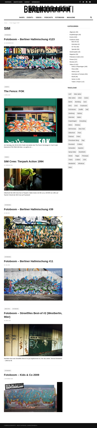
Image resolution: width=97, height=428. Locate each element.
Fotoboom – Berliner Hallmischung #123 (29, 39)
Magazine (71, 17)
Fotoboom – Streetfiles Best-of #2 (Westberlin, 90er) (33, 315)
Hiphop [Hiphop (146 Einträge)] (79, 113)
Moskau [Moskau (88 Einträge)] (77, 125)
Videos (39, 17)
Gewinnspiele (74, 52)
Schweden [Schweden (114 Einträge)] (72, 148)
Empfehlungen (74, 34)
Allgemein (72, 32)
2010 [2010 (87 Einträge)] (79, 98)
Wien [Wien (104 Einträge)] (70, 167)
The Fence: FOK (14, 91)
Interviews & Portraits (78, 74)
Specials (74, 49)
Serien (73, 79)
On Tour (74, 46)
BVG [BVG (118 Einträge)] (70, 105)
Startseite (8, 2)
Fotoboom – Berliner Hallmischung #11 (28, 261)
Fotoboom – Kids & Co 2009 (21, 374)
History (74, 71)
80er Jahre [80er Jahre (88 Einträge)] (77, 94)
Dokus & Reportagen (78, 66)
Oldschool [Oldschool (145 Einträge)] (72, 132)
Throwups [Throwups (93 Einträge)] (85, 156)
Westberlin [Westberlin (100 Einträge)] (72, 163)
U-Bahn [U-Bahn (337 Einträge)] (77, 159)
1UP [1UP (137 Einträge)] (70, 94)
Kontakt (27, 2)
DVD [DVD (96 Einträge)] (75, 105)
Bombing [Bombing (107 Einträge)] (78, 102)
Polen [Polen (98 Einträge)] (78, 136)
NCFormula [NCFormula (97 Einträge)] (72, 129)
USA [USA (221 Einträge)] (84, 159)
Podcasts (48, 17)
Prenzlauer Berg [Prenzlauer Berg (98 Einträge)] (74, 140)
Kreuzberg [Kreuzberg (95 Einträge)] (83, 121)
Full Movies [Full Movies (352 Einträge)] (72, 109)
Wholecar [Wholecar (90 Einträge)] (81, 163)
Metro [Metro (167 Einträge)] (70, 125)
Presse (72, 59)
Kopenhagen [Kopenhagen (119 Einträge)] (73, 121)
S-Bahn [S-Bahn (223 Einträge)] (79, 144)
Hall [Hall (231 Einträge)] (87, 109)
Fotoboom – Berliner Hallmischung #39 (28, 209)
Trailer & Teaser (76, 81)
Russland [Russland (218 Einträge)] (72, 144)
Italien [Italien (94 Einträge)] (79, 117)
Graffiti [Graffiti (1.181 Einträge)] (81, 109)
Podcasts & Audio (75, 57)
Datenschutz (36, 2)
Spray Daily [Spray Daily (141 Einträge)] (72, 152)
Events (30, 17)
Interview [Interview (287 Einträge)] (71, 117)
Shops (21, 17)
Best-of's (7, 308)
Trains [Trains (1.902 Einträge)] (70, 159)
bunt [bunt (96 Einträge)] (85, 102)
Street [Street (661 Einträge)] (70, 156)
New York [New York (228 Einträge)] (82, 129)
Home (5, 23)
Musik (73, 76)
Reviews (72, 62)
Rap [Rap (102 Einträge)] (83, 140)
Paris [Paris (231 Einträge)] (79, 132)
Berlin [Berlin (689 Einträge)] (70, 102)
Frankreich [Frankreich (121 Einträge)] (83, 105)
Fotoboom (60, 17)
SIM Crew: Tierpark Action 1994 (23, 161)
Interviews (75, 44)
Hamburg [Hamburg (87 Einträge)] (71, 113)
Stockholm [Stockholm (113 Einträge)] (82, 152)
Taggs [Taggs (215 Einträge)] (77, 156)
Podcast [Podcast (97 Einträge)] (71, 136)
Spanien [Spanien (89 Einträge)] (80, 148)
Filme (73, 69)
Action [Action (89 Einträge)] (86, 98)
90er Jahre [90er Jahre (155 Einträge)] (72, 98)
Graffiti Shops (18, 2)
